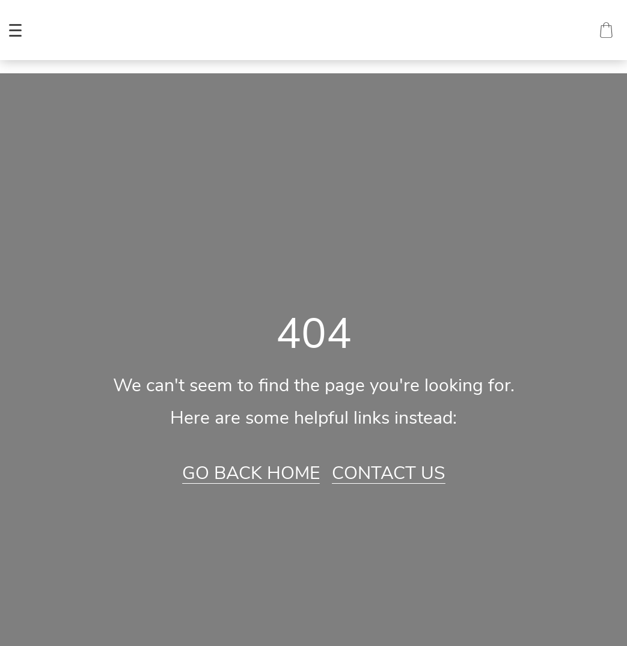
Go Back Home (251, 474)
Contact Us (388, 474)
